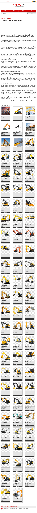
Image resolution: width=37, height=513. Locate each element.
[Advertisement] (8, 28)
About (5, 10)
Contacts (32, 10)
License (23, 10)
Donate (14, 10)
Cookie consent (12, 506)
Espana (8, 1)
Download (5, 120)
